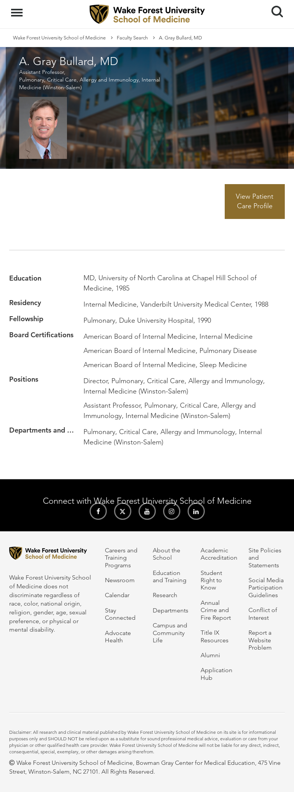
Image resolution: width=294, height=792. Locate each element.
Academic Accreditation (219, 554)
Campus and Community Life (170, 633)
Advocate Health (118, 636)
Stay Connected (120, 614)
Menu (17, 8)
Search (274, 8)
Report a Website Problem (260, 640)
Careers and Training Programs (121, 558)
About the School (166, 554)
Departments (170, 610)
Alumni (210, 655)
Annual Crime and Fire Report (216, 610)
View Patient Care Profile (254, 201)
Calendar (117, 595)
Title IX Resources (215, 636)
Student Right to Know (211, 580)
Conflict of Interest (262, 613)
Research (165, 595)
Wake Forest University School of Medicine (59, 38)
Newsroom (120, 580)
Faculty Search (132, 38)
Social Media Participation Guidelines (266, 587)
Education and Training (169, 576)
